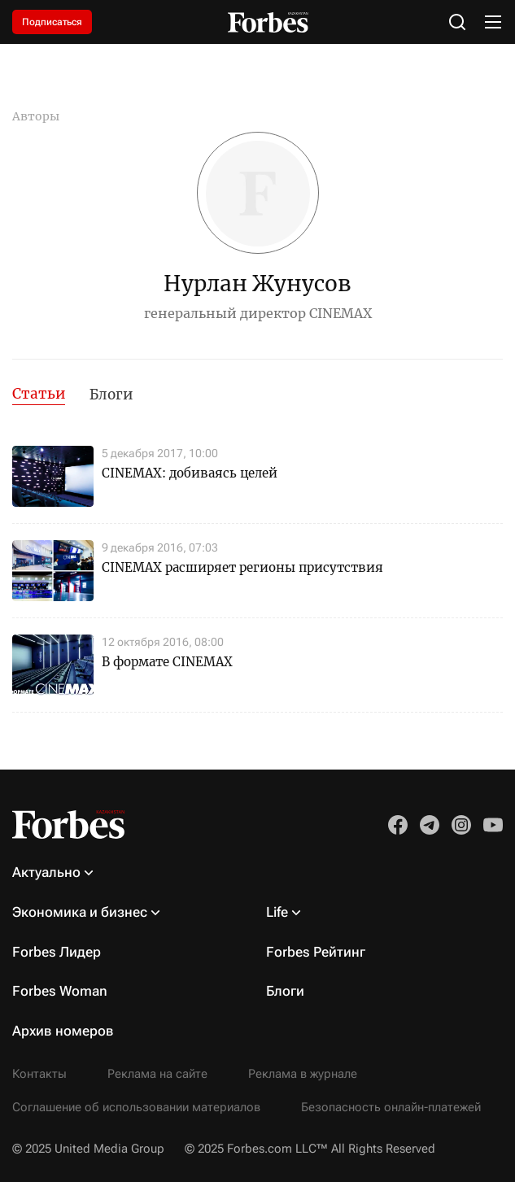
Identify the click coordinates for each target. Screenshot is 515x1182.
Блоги (111, 394)
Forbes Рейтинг (315, 952)
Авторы (35, 116)
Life (277, 912)
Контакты (39, 1073)
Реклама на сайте (157, 1073)
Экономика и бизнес (79, 912)
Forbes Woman (59, 991)
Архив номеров (63, 1031)
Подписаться (52, 22)
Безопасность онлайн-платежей (391, 1107)
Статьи (38, 394)
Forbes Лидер (56, 952)
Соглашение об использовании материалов (136, 1107)
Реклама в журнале (302, 1073)
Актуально (46, 872)
